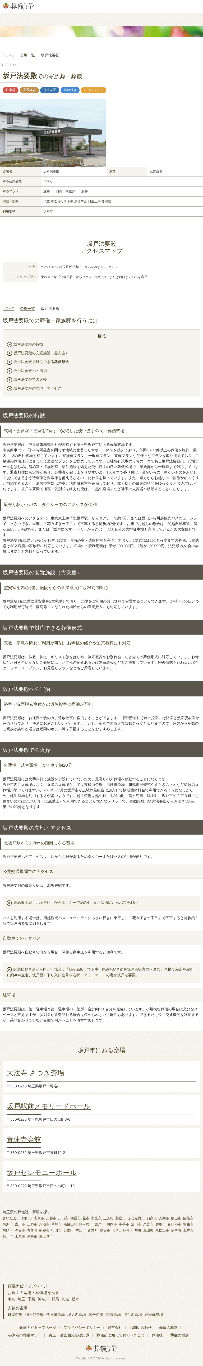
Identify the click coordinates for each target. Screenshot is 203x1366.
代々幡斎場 (55, 1314)
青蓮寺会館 (24, 1139)
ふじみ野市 (136, 1218)
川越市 (51, 1218)
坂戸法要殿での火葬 (30, 379)
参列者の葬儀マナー (24, 1335)
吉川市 (20, 1224)
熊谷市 (44, 1230)
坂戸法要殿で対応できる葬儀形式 (41, 361)
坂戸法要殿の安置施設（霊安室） (41, 353)
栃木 (75, 1299)
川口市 (63, 1218)
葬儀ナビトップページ (27, 1285)
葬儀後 (157, 1335)
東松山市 (162, 1230)
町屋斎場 (15, 1314)
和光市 (96, 1218)
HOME (8, 55)
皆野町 (93, 1230)
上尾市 (20, 1236)
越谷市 (160, 1224)
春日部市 (174, 1224)
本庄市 (81, 1230)
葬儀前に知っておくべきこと (120, 1335)
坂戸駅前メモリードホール (49, 1106)
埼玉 (21, 1299)
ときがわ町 (120, 1230)
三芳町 (108, 1218)
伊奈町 (176, 1230)
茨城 (65, 1299)
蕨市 (85, 1218)
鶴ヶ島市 (86, 1224)
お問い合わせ (141, 1327)
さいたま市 (11, 1218)
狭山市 (176, 1218)
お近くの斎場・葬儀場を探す (33, 1292)
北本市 (188, 1230)
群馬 (55, 1299)
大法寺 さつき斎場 (35, 1072)
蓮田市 (136, 1224)
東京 (11, 1299)
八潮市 (44, 1224)
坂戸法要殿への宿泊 (30, 370)
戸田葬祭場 (154, 1314)
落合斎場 (96, 1314)
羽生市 (188, 1224)
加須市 (8, 1230)
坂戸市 (48, 211)
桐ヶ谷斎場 (34, 1314)
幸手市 (124, 1224)
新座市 (121, 1218)
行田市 (56, 1230)
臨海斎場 (113, 1314)
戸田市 (27, 1218)
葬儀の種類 (179, 1335)
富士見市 (46, 1236)
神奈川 (43, 1299)
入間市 (164, 1218)
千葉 (31, 1299)
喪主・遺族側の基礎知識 (69, 1335)
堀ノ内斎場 (76, 1314)
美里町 (68, 1230)
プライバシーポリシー (81, 1327)
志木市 (39, 1218)
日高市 (152, 1218)
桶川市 (8, 1236)
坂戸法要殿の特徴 (28, 344)
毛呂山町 (70, 1224)
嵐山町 (148, 1230)
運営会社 (115, 1327)
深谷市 (20, 1230)
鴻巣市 (32, 1236)
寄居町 (32, 1230)
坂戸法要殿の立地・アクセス (37, 388)
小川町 (136, 1230)
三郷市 (32, 1224)
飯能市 (188, 1218)
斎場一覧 (27, 55)
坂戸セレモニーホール (42, 1172)
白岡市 (112, 1224)
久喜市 (148, 1224)
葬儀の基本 (168, 1327)
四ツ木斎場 (132, 1314)
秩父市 (105, 1230)
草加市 (56, 1224)
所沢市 (8, 1224)
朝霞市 (75, 1218)
